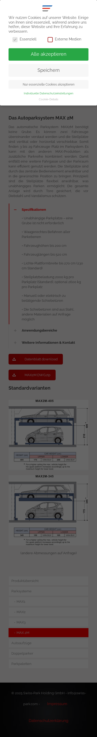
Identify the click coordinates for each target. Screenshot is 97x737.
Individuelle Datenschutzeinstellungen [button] (48, 93)
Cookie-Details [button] (48, 99)
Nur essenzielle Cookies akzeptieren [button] (48, 84)
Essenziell (24, 39)
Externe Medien (64, 39)
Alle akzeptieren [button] (48, 54)
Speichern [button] (49, 70)
